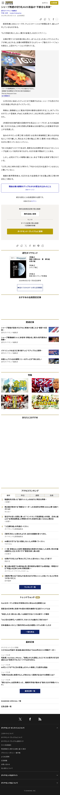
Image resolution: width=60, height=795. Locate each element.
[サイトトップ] (9, 2)
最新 (8, 495)
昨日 (23, 495)
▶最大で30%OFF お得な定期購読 (30, 288)
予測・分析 (4, 13)
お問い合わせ (5, 764)
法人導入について (7, 768)
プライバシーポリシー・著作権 (10, 753)
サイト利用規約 (6, 745)
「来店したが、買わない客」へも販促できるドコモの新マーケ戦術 (25, 614)
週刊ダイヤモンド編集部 (9, 11)
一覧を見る (30, 632)
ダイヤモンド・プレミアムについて (11, 737)
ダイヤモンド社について (9, 783)
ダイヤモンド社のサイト (9, 775)
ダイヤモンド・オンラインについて (12, 728)
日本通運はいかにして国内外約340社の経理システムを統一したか (26, 625)
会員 (51, 495)
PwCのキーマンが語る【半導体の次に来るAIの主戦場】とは (23, 603)
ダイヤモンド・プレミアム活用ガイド (12, 741)
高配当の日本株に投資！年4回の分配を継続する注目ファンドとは (25, 609)
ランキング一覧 (30, 587)
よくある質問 (5, 757)
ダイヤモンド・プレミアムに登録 (30, 231)
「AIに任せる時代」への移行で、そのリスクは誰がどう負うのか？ (24, 620)
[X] (20, 719)
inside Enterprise (15, 13)
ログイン (45, 3)
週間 (37, 495)
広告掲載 (4, 760)
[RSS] (40, 719)
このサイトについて (7, 733)
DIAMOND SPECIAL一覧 (11, 701)
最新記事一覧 (30, 691)
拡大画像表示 (6, 96)
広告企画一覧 (6, 706)
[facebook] (30, 719)
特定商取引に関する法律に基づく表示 (13, 749)
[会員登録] (54, 3)
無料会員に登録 (30, 214)
